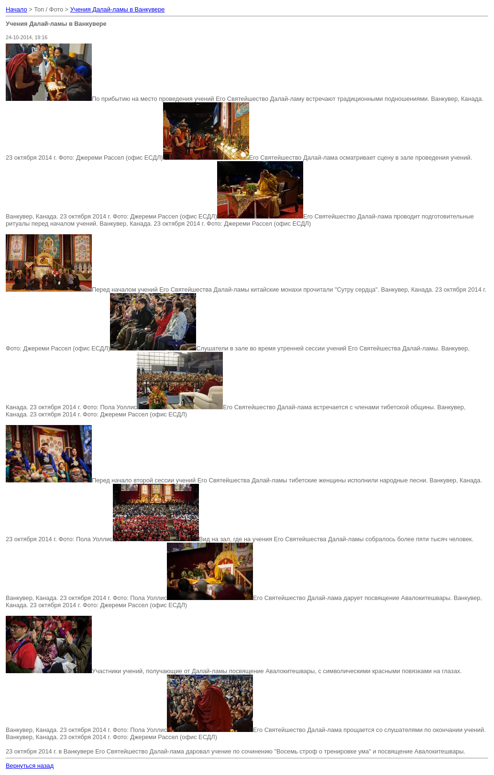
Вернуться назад (30, 765)
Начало (16, 9)
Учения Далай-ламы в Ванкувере (117, 9)
